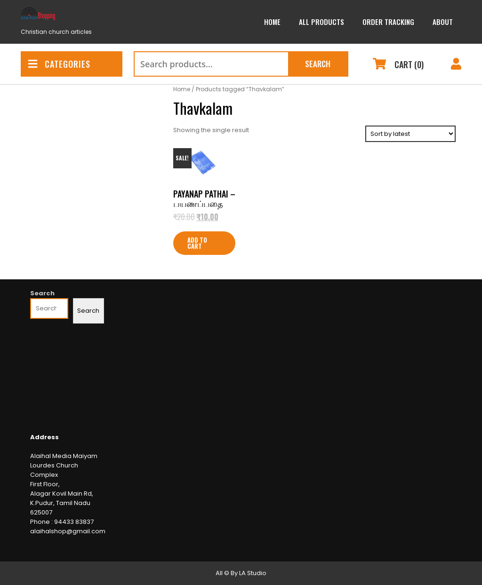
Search (317, 64)
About (443, 21)
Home (272, 21)
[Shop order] (410, 134)
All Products (321, 21)
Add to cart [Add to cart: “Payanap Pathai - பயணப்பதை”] (197, 243)
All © (222, 573)
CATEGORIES (59, 64)
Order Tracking (388, 21)
